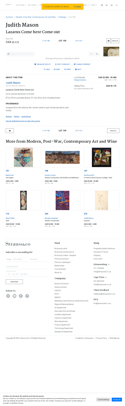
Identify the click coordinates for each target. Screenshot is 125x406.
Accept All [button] (116, 399)
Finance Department (62, 389)
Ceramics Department (63, 382)
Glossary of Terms (101, 316)
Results (115, 41)
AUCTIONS (20, 5)
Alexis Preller (10, 282)
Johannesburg (100, 328)
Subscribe (14, 346)
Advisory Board (61, 351)
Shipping (97, 320)
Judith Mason (13, 146)
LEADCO (58, 355)
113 (7, 278)
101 (7, 235)
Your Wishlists (60, 333)
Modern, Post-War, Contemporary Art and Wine (36, 17)
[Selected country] (8, 338)
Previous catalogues (62, 326)
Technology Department (64, 392)
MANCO (58, 362)
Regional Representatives (64, 368)
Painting (16, 181)
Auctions (9, 17)
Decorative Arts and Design (65, 375)
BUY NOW (32, 5)
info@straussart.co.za (102, 336)
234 (46, 278)
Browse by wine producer (64, 316)
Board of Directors (62, 348)
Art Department (60, 372)
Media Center (59, 330)
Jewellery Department (63, 379)
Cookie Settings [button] (103, 399)
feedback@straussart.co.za (104, 358)
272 (85, 278)
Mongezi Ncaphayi (51, 282)
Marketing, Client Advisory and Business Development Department (80, 365)
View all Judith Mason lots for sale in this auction (23, 185)
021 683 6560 (99, 345)
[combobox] (9, 323)
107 (85, 235)
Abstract (9, 181)
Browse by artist (61, 313)
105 (46, 235)
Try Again (77, 7)
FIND (93, 5)
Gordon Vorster (50, 239)
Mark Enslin (10, 239)
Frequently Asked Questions (104, 313)
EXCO (57, 358)
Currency (82, 128)
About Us (58, 337)
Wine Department (61, 386)
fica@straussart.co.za (102, 368)
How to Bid (98, 323)
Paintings (62, 17)
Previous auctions (62, 323)
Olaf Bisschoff (89, 239)
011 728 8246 (99, 332)
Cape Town (99, 341)
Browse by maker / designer (65, 320)
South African (26, 181)
